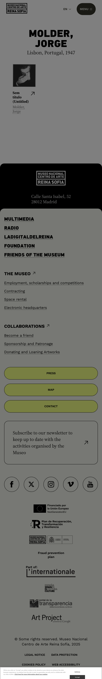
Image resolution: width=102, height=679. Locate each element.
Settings (77, 674)
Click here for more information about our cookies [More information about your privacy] (31, 676)
